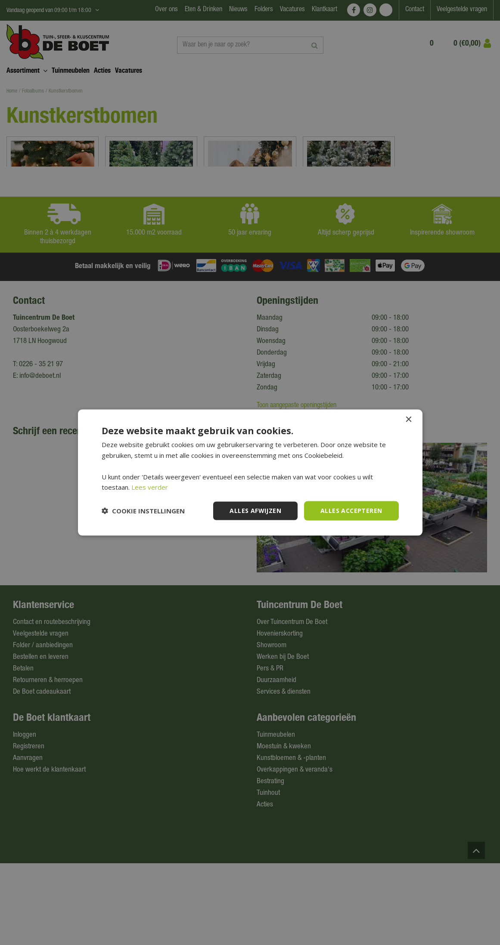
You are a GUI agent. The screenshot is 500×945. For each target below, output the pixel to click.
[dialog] (250, 472)
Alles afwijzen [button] (255, 510)
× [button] (408, 420)
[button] (143, 511)
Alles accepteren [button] (351, 510)
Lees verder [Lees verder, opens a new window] (149, 487)
